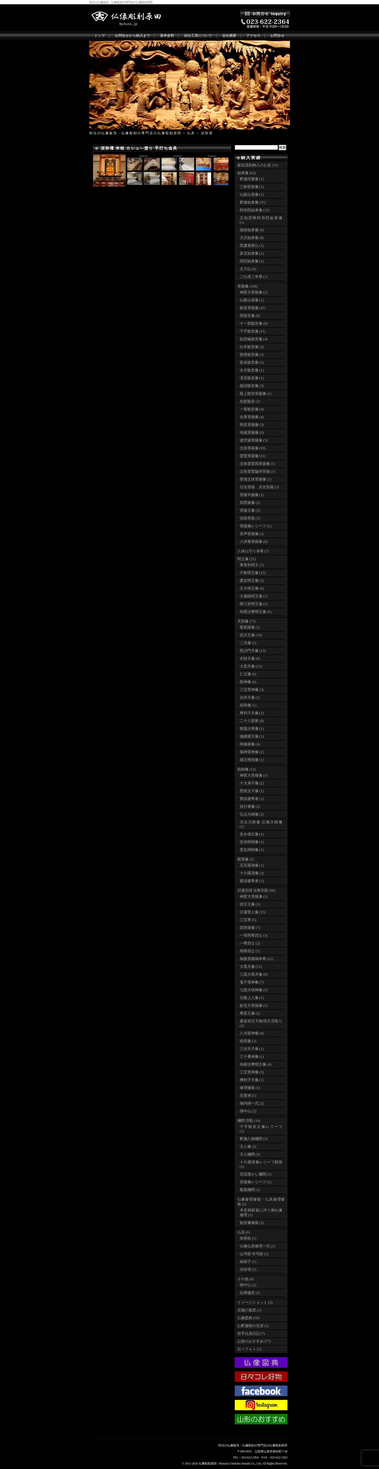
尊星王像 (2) (250, 1013)
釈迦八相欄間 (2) (254, 1139)
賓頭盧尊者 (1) (252, 799)
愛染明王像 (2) (252, 581)
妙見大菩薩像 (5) (254, 1006)
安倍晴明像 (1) (252, 842)
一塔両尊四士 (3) (254, 935)
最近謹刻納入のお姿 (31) (257, 165)
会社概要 (229, 35)
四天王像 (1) (250, 904)
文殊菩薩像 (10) (253, 448)
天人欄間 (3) (250, 1154)
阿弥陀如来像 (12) (255, 210)
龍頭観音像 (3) (252, 386)
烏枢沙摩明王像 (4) (255, 1064)
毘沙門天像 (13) (253, 651)
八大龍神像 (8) (252, 1033)
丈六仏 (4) (248, 269)
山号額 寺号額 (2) (254, 1254)
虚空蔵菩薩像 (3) (254, 440)
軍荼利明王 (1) (252, 565)
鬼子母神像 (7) (252, 982)
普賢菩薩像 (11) (253, 456)
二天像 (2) (248, 643)
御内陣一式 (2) (252, 1103)
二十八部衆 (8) (252, 721)
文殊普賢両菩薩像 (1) (257, 464)
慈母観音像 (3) (252, 355)
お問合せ (277, 35)
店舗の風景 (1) (249, 1310)
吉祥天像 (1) (250, 697)
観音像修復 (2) (252, 1223)
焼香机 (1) (248, 1238)
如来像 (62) (246, 173)
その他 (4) (245, 1279)
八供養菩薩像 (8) (254, 542)
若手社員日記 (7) (251, 1334)
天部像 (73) (246, 621)
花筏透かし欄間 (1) (255, 1174)
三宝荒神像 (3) (252, 690)
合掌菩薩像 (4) (252, 417)
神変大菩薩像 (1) (254, 292)
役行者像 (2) (250, 806)
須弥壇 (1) (248, 1269)
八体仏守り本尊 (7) (253, 551)
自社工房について (198, 35)
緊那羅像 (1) (250, 627)
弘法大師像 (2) (252, 814)
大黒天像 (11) (251, 967)
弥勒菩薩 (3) (250, 518)
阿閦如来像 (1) (252, 261)
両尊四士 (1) (250, 951)
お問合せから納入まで (132, 35)
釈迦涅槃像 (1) (252, 179)
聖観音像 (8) (250, 316)
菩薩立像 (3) (250, 510)
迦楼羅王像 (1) (252, 736)
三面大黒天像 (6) (254, 974)
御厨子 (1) (248, 1262)
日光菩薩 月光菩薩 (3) (259, 487)
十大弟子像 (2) (252, 783)
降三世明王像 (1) (254, 604)
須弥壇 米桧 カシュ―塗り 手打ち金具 (139, 148)
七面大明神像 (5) (254, 990)
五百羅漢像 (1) (252, 865)
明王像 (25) (246, 559)
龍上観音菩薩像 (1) (255, 394)
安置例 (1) (248, 1096)
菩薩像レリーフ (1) (255, 526)
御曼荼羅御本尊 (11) (256, 959)
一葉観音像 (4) (252, 409)
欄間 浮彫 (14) (249, 1121)
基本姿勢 (167, 35)
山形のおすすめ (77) (254, 1341)
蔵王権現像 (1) (252, 760)
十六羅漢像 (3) (252, 873)
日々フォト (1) (249, 1349)
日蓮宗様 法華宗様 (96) (256, 890)
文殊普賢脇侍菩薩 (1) (257, 471)
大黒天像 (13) (251, 666)
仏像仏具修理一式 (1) (257, 1246)
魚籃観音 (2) (250, 401)
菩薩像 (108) (247, 286)
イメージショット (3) (255, 1302)
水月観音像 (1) (252, 370)
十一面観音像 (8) (254, 323)
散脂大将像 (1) (252, 729)
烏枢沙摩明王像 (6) (255, 612)
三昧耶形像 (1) (252, 187)
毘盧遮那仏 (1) (252, 246)
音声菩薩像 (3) (252, 534)
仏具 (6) (243, 1232)
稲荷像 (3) (248, 1041)
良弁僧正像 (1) (252, 834)
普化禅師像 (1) (252, 850)
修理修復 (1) (250, 1088)
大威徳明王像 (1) (254, 596)
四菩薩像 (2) (250, 503)
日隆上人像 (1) (252, 998)
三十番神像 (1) (252, 1057)
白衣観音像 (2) (252, 347)
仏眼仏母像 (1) (252, 195)
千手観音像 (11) (253, 331)
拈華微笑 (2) (250, 1293)
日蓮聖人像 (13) (253, 912)
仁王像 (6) (248, 674)
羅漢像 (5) (245, 859)
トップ (99, 35)
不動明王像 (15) (253, 573)
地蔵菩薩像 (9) (252, 433)
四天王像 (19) (251, 635)
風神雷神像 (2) (252, 752)
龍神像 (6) (248, 682)
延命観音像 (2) (252, 362)
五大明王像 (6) (252, 588)
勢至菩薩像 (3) (252, 425)
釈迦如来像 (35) (253, 202)
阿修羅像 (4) (250, 744)
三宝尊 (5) (248, 920)
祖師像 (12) (246, 769)
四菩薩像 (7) (250, 928)
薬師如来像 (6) (252, 230)
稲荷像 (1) (248, 705)
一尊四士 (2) (250, 943)
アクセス (253, 35)
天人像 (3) (248, 1147)
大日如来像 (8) (252, 238)
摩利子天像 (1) (252, 713)
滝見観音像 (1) (252, 378)
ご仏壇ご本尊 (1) (254, 277)
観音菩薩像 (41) (253, 308)
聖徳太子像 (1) (252, 791)
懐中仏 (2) (248, 1111)
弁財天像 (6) (250, 658)
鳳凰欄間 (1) (250, 1190)
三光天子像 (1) (252, 1049)
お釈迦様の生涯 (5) (253, 1326)
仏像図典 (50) (248, 1318)
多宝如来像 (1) (252, 253)
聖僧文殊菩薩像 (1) (255, 479)
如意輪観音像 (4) (254, 339)
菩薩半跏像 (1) (252, 495)
